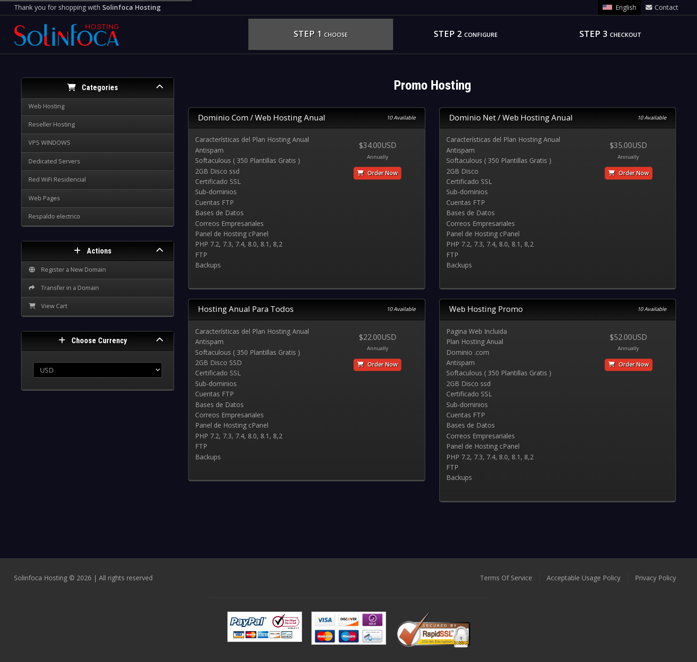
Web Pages (44, 198)
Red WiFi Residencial (57, 179)
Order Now (377, 173)
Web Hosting (46, 106)
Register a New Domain (67, 270)
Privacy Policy (655, 577)
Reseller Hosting (51, 124)
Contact (662, 7)
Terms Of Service (506, 577)
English (619, 7)
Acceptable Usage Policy (583, 577)
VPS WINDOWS (49, 143)
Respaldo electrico (54, 216)
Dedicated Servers (54, 161)
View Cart (47, 306)
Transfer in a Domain (63, 288)
